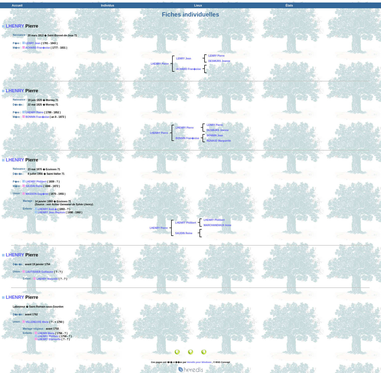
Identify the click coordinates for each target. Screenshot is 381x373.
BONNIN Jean (215, 135)
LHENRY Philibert (36, 181)
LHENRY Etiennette (49, 339)
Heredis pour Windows (199, 362)
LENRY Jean (33, 43)
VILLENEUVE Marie (37, 322)
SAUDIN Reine (34, 186)
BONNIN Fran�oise (37, 117)
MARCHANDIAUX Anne (217, 225)
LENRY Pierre (216, 55)
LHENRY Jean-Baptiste (51, 212)
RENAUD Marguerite (219, 140)
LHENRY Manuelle (47, 278)
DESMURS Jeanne (219, 61)
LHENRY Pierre (160, 63)
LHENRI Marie (46, 333)
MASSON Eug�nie (37, 194)
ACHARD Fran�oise (37, 47)
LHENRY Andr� (47, 209)
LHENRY (15, 26)
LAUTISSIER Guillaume (39, 271)
